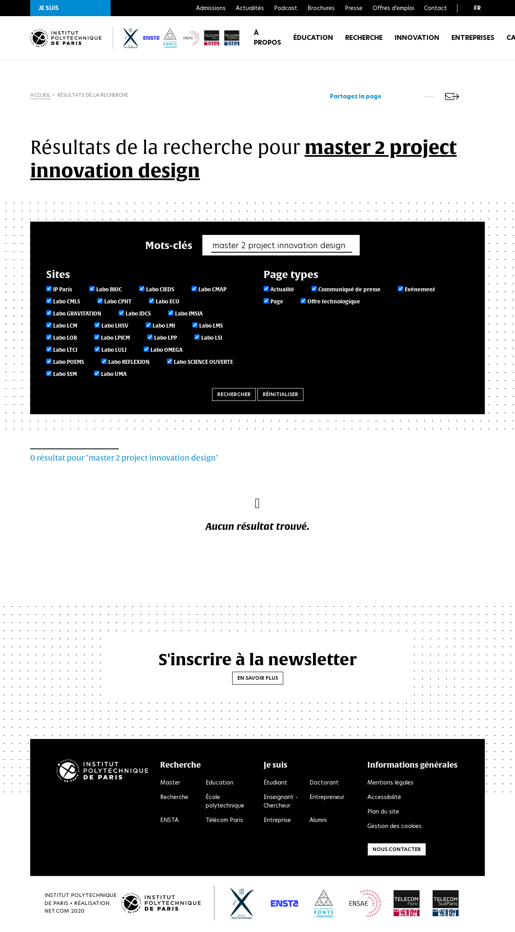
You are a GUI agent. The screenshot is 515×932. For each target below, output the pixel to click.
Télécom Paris (224, 821)
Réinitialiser (280, 395)
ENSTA (169, 821)
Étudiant (275, 784)
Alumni (318, 821)
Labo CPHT (118, 303)
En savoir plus (257, 678)
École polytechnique (225, 802)
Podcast (285, 8)
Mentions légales (390, 784)
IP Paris (62, 291)
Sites (58, 275)
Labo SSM (65, 375)
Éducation (313, 40)
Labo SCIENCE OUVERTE (203, 363)
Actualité (282, 291)
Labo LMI (163, 327)
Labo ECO (167, 303)
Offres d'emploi (393, 8)
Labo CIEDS (160, 291)
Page (276, 303)
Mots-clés (168, 246)
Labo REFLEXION (129, 363)
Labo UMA (114, 375)
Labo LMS (211, 327)
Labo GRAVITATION (77, 315)
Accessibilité (384, 798)
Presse (354, 8)
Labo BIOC (109, 291)
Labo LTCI (65, 351)
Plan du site (383, 813)
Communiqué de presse (349, 291)
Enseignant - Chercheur (281, 802)
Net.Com (56, 912)
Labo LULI (113, 351)
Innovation (417, 40)
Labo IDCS (138, 315)
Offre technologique (333, 303)
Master (170, 784)
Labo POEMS (68, 363)
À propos (267, 40)
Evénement (420, 291)
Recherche (364, 40)
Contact (435, 8)
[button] (70, 8)
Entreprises (472, 40)
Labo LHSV (114, 327)
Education (219, 784)
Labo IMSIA (189, 315)
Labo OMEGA (166, 351)
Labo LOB (65, 339)
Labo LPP (165, 339)
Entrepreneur (326, 798)
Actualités (250, 8)
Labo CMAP (212, 291)
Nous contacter (397, 850)
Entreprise (277, 821)
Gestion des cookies (394, 827)
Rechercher (234, 395)
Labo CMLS (66, 303)
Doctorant (324, 784)
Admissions (211, 8)
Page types (291, 275)
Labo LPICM (115, 339)
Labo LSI (211, 339)
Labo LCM (65, 327)
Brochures (321, 8)
